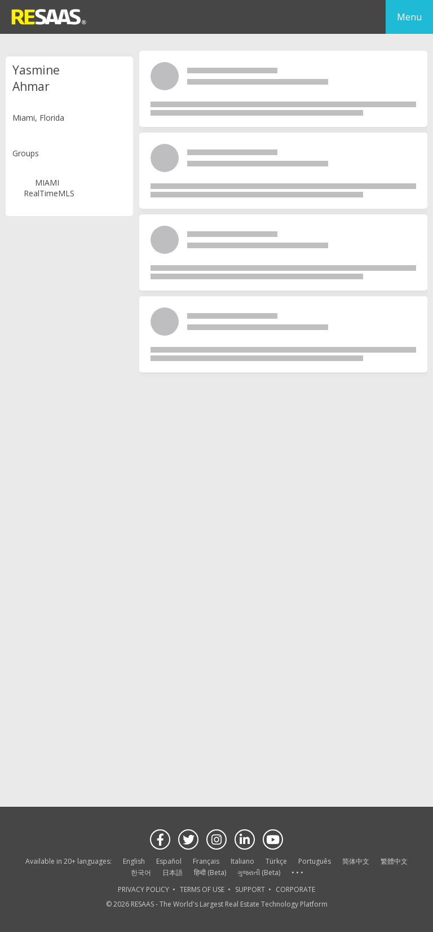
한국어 (141, 872)
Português (314, 861)
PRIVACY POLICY (143, 889)
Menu (409, 17)
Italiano (242, 861)
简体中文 (355, 861)
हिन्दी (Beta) (210, 872)
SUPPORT (250, 889)
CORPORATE (295, 889)
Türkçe (276, 861)
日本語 (172, 872)
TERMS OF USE (202, 889)
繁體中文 (394, 861)
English (134, 861)
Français (206, 861)
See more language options (297, 873)
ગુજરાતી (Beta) (258, 872)
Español (169, 861)
